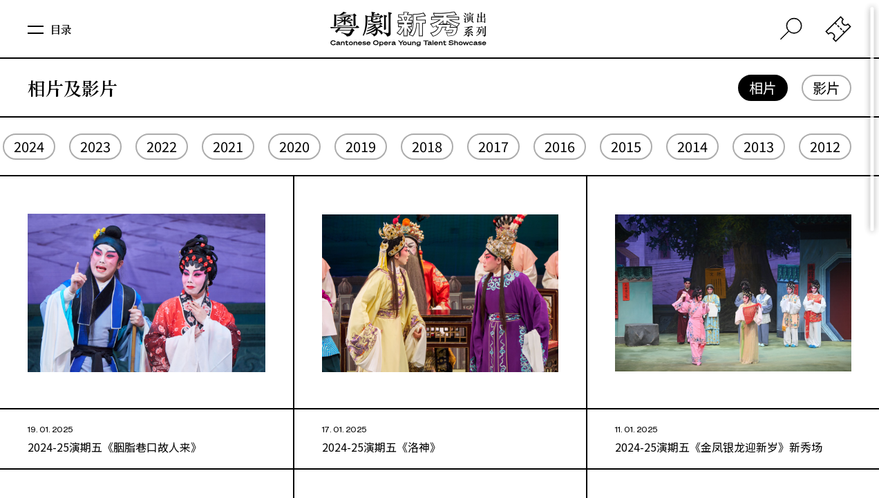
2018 (427, 146)
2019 (361, 146)
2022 (161, 146)
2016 (560, 146)
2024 (29, 146)
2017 (493, 146)
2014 (692, 146)
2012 (825, 146)
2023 (95, 146)
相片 (763, 87)
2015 (626, 146)
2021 (228, 146)
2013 (759, 146)
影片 (826, 87)
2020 (294, 146)
